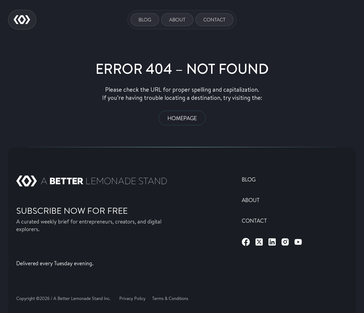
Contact (214, 19)
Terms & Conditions (170, 298)
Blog (144, 19)
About (177, 19)
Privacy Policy (132, 298)
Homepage (182, 118)
